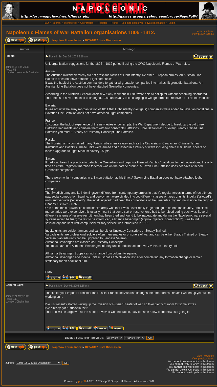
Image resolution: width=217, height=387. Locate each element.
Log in (172, 23)
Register (102, 23)
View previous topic (203, 34)
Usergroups (86, 23)
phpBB (82, 381)
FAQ (46, 23)
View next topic (205, 31)
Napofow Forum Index (67, 40)
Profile (114, 23)
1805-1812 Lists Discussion (103, 40)
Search (57, 23)
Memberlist (70, 23)
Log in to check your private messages (143, 23)
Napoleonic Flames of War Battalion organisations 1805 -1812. (80, 32)
